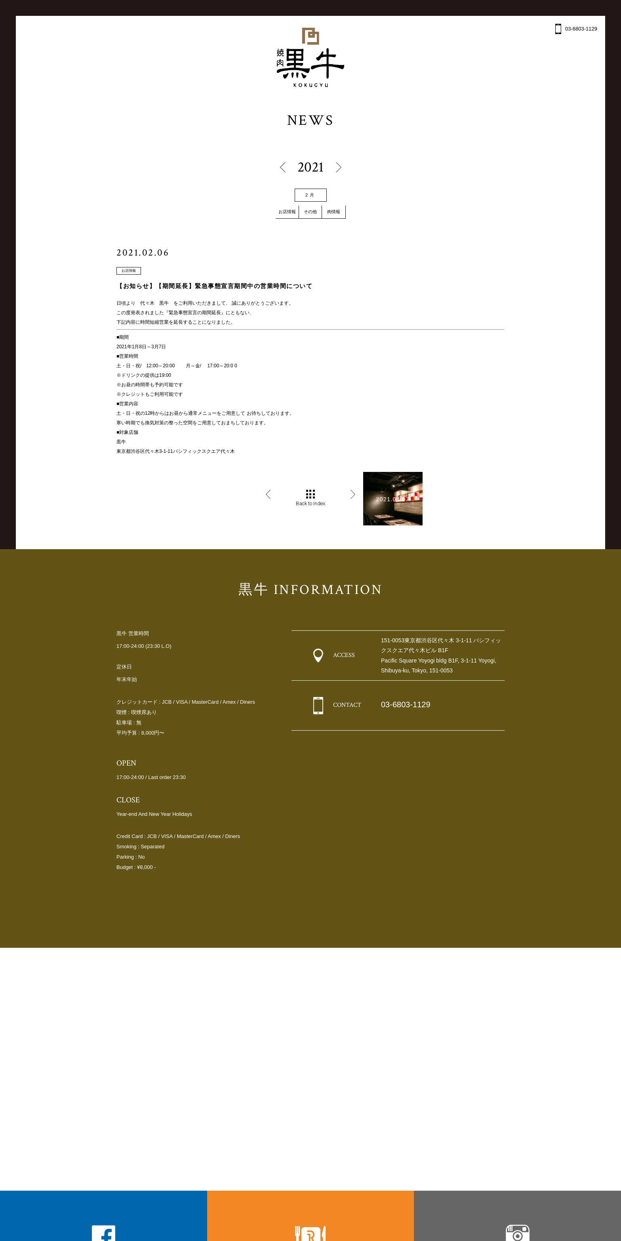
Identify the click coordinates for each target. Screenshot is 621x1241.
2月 (310, 195)
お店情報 (278, 212)
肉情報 (342, 212)
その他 (310, 212)
